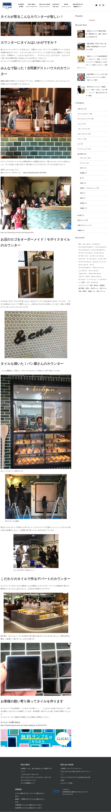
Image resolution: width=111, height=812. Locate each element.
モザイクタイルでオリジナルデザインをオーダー (36, 777)
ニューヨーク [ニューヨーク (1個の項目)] (83, 270)
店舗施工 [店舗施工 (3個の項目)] (102, 285)
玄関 (81, 198)
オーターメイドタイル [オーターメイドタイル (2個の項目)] (86, 253)
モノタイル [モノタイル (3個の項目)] (82, 279)
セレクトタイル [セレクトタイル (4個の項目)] (83, 264)
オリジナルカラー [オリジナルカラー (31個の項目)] (101, 247)
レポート (80, 139)
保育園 (82, 173)
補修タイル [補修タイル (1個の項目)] (91, 291)
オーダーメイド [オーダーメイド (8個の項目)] (83, 256)
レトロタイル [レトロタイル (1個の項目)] (102, 279)
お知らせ (80, 109)
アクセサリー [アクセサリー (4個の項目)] (96, 244)
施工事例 (80, 154)
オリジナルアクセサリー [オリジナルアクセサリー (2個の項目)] (86, 247)
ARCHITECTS (78, 6)
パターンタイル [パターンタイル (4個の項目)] (93, 270)
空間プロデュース (83, 225)
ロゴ (78, 144)
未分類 (79, 215)
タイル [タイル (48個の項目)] (92, 264)
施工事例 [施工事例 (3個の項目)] (81, 288)
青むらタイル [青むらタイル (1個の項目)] (101, 291)
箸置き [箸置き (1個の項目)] (85, 291)
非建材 (82, 208)
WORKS (21, 6)
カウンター (83, 158)
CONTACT (55, 6)
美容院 (82, 203)
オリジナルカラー (83, 114)
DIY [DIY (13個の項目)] (80, 244)
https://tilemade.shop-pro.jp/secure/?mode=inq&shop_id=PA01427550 (23, 725)
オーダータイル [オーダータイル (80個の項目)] (99, 253)
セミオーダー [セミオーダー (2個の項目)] (102, 259)
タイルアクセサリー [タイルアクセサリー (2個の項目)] (85, 267)
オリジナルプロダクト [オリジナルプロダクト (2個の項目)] (98, 250)
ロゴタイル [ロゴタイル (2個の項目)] (94, 282)
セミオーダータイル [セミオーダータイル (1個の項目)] (85, 262)
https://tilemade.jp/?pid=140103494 (34, 172)
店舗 (81, 183)
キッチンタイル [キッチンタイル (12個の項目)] (92, 259)
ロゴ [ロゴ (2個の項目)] (88, 282)
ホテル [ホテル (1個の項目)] (87, 276)
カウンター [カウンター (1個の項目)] (82, 259)
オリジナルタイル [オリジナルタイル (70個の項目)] (84, 250)
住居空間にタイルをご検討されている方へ (28, 808)
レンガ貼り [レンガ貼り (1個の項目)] (82, 282)
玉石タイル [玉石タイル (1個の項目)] (102, 288)
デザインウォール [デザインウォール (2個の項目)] (98, 267)
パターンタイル (82, 129)
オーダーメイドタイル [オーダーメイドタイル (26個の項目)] (97, 256)
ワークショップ (82, 149)
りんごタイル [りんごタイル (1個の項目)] (86, 244)
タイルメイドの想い (66, 783)
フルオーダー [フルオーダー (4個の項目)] (83, 273)
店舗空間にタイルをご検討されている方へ (28, 805)
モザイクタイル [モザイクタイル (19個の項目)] (96, 276)
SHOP (66, 6)
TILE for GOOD (44, 6)
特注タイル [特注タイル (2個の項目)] (94, 288)
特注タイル (81, 220)
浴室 (81, 193)
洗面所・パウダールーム (88, 188)
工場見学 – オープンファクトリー (71, 768)
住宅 (81, 168)
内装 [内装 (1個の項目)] (91, 285)
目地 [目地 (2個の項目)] (80, 291)
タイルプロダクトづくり (28, 780)
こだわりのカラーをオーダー (30, 774)
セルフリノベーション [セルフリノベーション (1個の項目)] (100, 262)
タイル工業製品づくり (28, 783)
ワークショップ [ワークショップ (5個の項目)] (83, 285)
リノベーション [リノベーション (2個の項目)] (92, 279)
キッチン (83, 163)
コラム (79, 124)
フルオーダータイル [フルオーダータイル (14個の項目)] (94, 273)
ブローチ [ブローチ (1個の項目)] (81, 276)
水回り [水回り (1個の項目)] (87, 288)
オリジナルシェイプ (83, 119)
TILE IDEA (31, 6)
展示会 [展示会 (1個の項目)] (96, 285)
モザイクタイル (82, 134)
